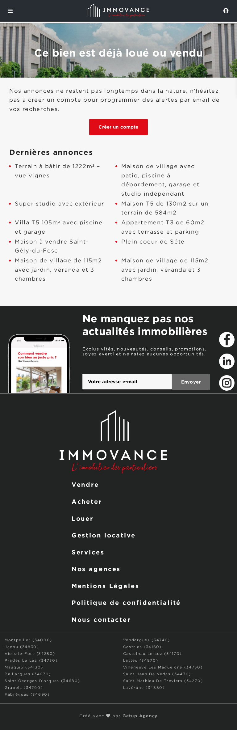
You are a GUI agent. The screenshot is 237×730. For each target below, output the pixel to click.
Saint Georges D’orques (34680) (42, 680)
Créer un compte (118, 126)
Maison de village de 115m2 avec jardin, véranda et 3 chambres (58, 270)
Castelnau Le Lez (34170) (152, 653)
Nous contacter (101, 618)
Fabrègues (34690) (27, 694)
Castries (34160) (142, 646)
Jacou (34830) (22, 646)
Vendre (85, 483)
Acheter (87, 500)
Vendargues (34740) (146, 639)
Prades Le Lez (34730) (31, 660)
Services (88, 551)
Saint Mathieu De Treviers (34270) (163, 680)
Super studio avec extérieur (59, 204)
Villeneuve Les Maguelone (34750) (163, 666)
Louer (83, 517)
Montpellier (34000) (28, 639)
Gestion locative (104, 534)
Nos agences (96, 568)
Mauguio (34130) (24, 666)
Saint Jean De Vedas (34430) (157, 673)
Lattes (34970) (140, 660)
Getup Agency (140, 715)
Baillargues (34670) (28, 673)
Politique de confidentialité (126, 601)
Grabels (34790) (24, 687)
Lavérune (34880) (144, 687)
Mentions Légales (105, 585)
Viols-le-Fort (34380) (30, 653)
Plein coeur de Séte (153, 242)
